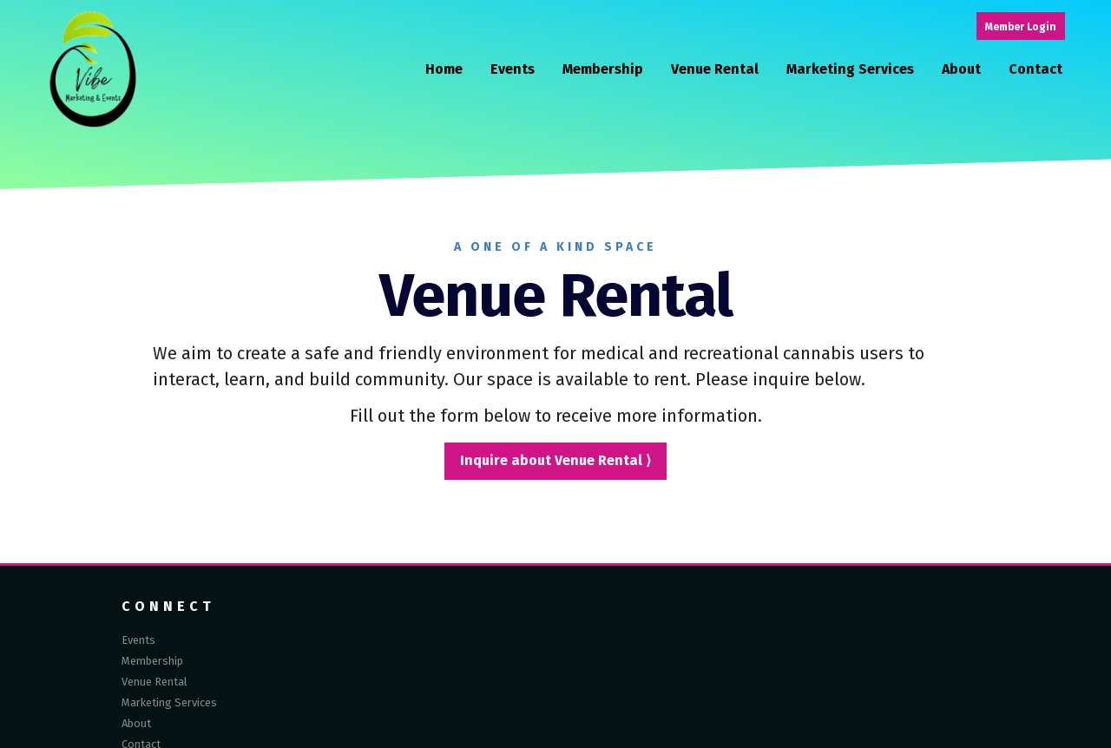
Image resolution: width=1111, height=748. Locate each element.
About (961, 69)
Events (512, 69)
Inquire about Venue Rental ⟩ (555, 460)
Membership (602, 69)
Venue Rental (715, 69)
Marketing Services (850, 69)
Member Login (1020, 27)
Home (444, 69)
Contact (1035, 69)
